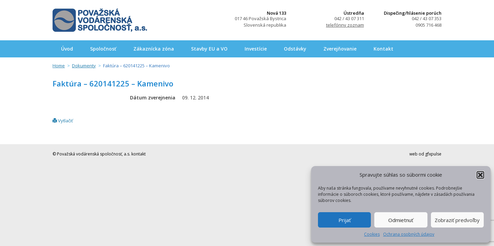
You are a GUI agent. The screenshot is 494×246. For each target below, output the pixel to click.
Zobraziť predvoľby (457, 220)
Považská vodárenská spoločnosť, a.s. (100, 20)
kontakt (138, 154)
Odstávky (295, 48)
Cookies (372, 234)
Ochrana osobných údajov (408, 234)
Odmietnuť (400, 220)
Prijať (344, 220)
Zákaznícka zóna (153, 48)
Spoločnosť (103, 48)
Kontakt (383, 48)
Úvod (67, 48)
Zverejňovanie (340, 48)
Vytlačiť (63, 121)
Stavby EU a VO (209, 48)
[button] (480, 175)
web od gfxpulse (425, 154)
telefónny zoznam (345, 25)
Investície (256, 48)
